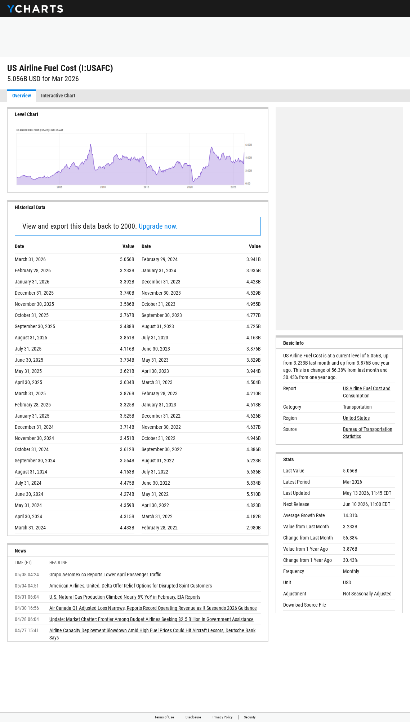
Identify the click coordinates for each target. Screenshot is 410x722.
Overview (21, 95)
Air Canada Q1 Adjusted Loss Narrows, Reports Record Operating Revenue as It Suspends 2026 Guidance (153, 608)
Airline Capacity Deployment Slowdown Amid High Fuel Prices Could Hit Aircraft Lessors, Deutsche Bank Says (152, 634)
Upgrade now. (158, 226)
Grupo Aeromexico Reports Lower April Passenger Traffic (105, 574)
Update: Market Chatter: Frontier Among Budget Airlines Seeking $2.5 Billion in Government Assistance (151, 619)
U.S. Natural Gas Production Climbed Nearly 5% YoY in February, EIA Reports (124, 597)
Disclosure (193, 717)
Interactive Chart (58, 95)
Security (249, 717)
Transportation (357, 407)
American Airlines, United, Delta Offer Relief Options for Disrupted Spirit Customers (130, 586)
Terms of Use (164, 717)
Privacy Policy (222, 717)
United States (356, 418)
